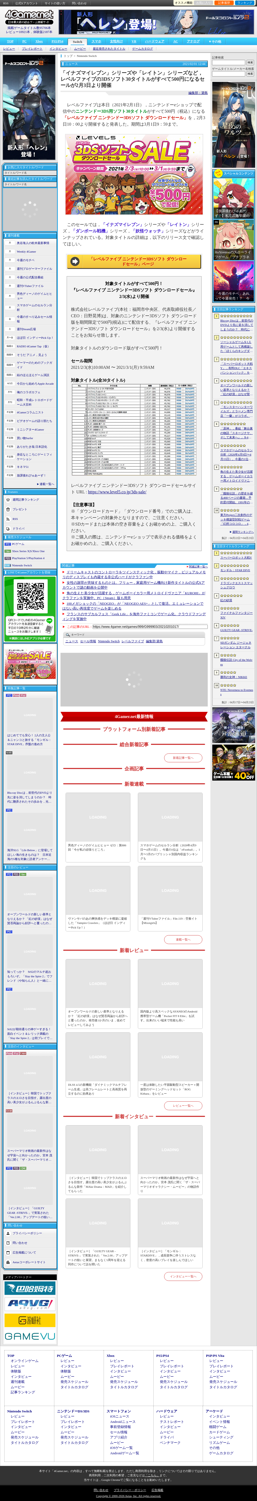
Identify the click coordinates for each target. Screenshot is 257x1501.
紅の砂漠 (226, 600)
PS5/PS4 (57, 41)
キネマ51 (23, 466)
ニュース (71, 641)
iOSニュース (119, 1416)
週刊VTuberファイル (30, 285)
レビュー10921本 (18, 32)
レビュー (9, 48)
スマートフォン (119, 1411)
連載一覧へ (47, 484)
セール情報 (88, 641)
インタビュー (58, 48)
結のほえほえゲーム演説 (33, 375)
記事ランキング (23, 1392)
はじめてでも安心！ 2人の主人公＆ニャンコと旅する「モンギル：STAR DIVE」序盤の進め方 (29, 740)
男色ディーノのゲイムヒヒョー (34, 296)
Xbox (39, 41)
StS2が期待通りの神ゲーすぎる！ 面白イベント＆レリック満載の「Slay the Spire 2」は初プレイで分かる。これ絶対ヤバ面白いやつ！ (30, 1034)
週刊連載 (18, 1382)
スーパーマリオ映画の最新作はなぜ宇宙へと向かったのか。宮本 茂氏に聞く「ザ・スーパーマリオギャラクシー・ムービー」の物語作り (29, 1155)
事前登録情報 (120, 1427)
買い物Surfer (25, 438)
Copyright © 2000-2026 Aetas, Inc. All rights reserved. (128, 1496)
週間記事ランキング (26, 499)
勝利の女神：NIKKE (233, 677)
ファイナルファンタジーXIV (236, 615)
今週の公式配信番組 (30, 277)
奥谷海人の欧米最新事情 (33, 243)
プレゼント (20, 509)
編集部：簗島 (198, 93)
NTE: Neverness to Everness (236, 692)
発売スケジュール (74, 1382)
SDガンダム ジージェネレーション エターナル (235, 645)
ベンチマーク (170, 1443)
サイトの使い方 (55, 3)
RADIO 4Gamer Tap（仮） (33, 346)
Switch (77, 42)
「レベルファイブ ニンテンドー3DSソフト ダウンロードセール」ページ (138, 262)
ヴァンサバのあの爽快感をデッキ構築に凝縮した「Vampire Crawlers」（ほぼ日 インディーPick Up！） (97, 923)
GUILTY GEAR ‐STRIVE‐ (236, 630)
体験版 (16, 1371)
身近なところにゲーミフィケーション (34, 457)
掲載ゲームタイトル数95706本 (29, 28)
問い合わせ (79, 3)
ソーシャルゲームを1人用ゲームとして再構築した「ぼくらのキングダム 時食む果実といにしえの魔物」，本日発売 (236, 346)
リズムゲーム (219, 1443)
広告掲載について (24, 1252)
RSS (6, 3)
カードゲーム (219, 1432)
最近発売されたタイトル (109, 48)
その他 (214, 1448)
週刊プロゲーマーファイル (34, 268)
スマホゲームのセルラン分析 (34, 307)
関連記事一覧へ (198, 566)
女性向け (116, 41)
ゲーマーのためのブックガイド (34, 365)
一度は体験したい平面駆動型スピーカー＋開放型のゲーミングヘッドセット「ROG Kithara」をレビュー (169, 1089)
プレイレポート (32, 48)
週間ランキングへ (243, 531)
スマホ (96, 41)
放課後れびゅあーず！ (31, 475)
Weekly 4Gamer (26, 251)
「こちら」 (152, 1475)
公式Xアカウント (26, 3)
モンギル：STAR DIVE (235, 570)
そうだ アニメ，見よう (32, 354)
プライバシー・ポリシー (130, 1490)
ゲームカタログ (142, 48)
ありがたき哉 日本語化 (32, 446)
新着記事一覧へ (183, 757)
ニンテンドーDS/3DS (73, 1411)
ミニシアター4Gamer (30, 429)
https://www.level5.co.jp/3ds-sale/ (117, 492)
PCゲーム (18, 543)
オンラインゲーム (25, 1361)
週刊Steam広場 (26, 329)
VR (134, 41)
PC (24, 41)
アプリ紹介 (118, 1437)
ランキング (244, 2)
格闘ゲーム (217, 1427)
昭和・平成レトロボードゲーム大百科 (34, 402)
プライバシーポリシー (27, 1232)
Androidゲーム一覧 (124, 1453)
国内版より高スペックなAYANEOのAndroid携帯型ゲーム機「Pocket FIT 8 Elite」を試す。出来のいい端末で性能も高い (168, 1016)
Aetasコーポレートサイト (29, 1261)
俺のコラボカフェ (28, 392)
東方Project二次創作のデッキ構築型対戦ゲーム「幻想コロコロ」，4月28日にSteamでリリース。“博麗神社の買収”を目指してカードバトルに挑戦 (236, 519)
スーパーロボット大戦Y (236, 557)
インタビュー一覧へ (183, 1276)
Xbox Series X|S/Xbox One (28, 551)
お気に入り (203, 2)
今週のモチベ (26, 260)
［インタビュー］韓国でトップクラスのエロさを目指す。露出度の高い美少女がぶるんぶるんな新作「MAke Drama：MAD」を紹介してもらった (29, 1098)
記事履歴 (224, 2)
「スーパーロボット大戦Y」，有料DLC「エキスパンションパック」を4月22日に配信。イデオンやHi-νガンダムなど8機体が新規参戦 (236, 368)
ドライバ (18, 528)
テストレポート (172, 1422)
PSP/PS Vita (215, 1356)
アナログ (193, 41)
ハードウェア (154, 41)
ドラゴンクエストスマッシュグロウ (236, 585)
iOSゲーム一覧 (121, 1448)
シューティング (221, 1437)
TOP (10, 41)
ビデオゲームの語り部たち (34, 420)
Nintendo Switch (22, 565)
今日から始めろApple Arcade (35, 383)
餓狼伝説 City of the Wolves (236, 662)
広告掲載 (157, 1490)
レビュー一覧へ (183, 1105)
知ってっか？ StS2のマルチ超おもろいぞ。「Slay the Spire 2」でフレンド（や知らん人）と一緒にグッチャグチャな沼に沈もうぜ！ (29, 976)
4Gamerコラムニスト (30, 412)
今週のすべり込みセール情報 (34, 319)
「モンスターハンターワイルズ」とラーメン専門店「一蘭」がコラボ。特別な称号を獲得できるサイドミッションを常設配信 (236, 411)
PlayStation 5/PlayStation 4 (28, 558)
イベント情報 (219, 1422)
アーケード (214, 1411)
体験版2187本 (42, 32)
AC (175, 41)
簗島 (154, 641)
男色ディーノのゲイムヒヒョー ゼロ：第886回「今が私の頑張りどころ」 (97, 847)
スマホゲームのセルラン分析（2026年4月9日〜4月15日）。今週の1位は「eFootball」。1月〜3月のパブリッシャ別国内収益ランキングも (170, 852)
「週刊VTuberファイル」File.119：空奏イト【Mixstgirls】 (168, 921)
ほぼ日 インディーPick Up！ (35, 337)
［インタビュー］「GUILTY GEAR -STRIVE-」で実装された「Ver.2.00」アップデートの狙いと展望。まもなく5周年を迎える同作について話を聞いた (29, 1213)
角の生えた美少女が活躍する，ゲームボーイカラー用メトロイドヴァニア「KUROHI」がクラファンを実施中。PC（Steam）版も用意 (236, 476)
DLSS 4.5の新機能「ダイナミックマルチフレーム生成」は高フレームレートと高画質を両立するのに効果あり (97, 1089)
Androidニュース (122, 1422)
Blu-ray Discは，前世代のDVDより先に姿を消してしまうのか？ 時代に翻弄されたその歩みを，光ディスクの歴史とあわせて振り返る (29, 797)
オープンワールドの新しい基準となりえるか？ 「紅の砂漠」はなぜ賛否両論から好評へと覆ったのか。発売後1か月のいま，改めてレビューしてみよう (29, 919)
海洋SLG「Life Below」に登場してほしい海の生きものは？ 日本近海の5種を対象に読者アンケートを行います (30, 854)
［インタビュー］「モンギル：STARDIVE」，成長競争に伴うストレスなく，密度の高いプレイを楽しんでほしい (168, 1255)
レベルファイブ (133, 641)
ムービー (80, 48)
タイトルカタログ (74, 1387)
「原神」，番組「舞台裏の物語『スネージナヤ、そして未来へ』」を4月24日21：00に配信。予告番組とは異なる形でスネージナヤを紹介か (236, 433)
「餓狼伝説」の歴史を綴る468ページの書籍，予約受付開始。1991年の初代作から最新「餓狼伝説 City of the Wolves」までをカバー (236, 498)
